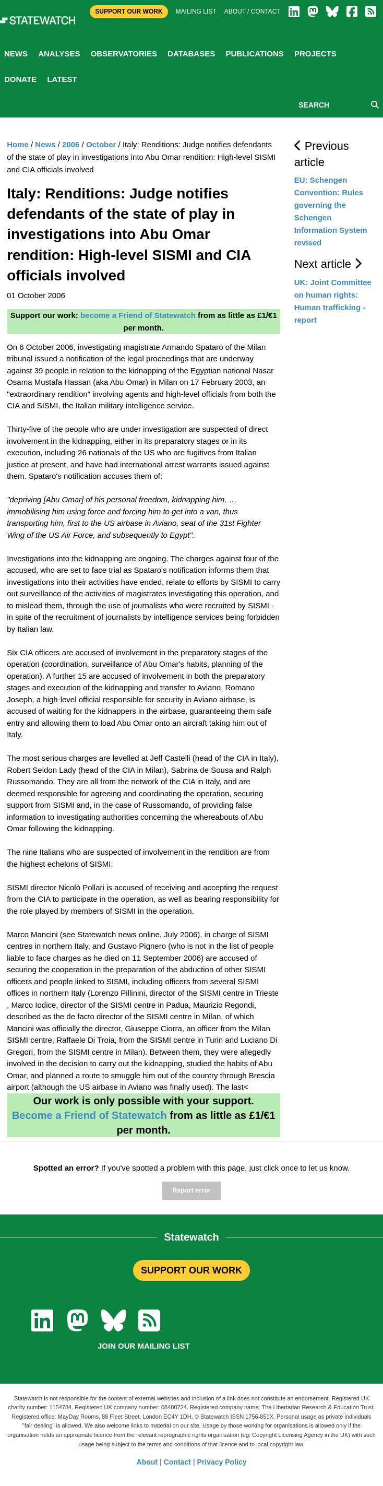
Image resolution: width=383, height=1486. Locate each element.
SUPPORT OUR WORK (191, 1270)
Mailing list (196, 11)
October (101, 144)
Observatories (124, 53)
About (147, 1462)
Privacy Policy (222, 1462)
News (16, 53)
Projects (315, 53)
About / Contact (252, 11)
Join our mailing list (144, 1345)
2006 (70, 144)
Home (18, 144)
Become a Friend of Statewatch (89, 1115)
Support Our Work (128, 11)
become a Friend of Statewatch (138, 315)
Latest (62, 79)
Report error (191, 1190)
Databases (191, 53)
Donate (20, 79)
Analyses (59, 53)
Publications (254, 53)
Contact (177, 1462)
